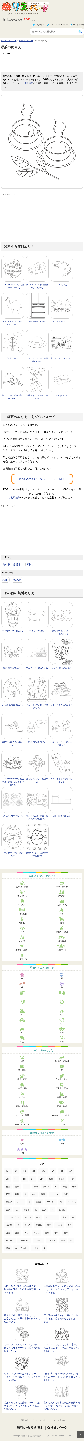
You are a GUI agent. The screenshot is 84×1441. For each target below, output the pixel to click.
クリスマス (22, 959)
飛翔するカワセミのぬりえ (13, 743)
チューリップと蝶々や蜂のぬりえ (37, 706)
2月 (61, 996)
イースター (22, 905)
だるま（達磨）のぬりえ (13, 705)
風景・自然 (22, 1079)
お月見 (22, 941)
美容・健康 (62, 1097)
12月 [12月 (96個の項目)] (42, 1179)
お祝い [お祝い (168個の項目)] (43, 1171)
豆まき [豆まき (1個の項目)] (35, 1248)
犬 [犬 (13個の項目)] (18, 1225)
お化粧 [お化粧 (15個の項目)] (62, 1210)
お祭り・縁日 (62, 932)
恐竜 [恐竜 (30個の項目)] (66, 1194)
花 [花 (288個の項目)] (16, 1171)
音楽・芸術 (62, 1106)
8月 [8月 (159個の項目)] (53, 1171)
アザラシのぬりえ (37, 631)
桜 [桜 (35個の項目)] (25, 1194)
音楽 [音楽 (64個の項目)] (17, 1186)
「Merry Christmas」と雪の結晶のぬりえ (13, 286)
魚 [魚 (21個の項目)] (29, 1202)
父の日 (22, 923)
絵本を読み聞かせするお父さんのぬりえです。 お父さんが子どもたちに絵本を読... (62, 1289)
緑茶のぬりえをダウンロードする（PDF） (42, 479)
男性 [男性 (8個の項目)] (8, 1233)
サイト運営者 (78, 25)
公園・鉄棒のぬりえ (61, 816)
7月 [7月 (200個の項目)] (33, 1171)
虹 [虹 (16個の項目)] (36, 1210)
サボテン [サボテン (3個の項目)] (38, 1240)
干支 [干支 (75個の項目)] (72, 1179)
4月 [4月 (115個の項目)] (24, 1179)
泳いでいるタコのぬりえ (61, 358)
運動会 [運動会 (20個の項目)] (39, 1202)
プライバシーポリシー (59, 25)
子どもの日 (22, 914)
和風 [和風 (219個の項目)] (24, 1171)
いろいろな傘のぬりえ (13, 816)
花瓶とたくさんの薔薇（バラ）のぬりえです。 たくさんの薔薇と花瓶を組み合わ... (22, 1405)
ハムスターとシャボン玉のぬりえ (61, 743)
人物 (22, 1061)
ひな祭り (62, 896)
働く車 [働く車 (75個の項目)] (61, 1179)
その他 (62, 1124)
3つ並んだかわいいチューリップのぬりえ (61, 632)
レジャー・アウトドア (62, 1115)
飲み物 (17, 579)
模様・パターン (22, 1124)
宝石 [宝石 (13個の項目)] (65, 1217)
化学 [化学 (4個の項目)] (56, 1233)
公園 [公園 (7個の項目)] (17, 1233)
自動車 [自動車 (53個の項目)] (46, 1186)
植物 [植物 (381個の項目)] (8, 1171)
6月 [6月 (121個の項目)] (15, 1179)
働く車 (22, 1097)
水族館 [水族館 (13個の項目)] (9, 1225)
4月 (61, 1005)
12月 (62, 1042)
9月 (22, 1033)
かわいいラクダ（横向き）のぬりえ (13, 323)
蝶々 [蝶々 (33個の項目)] (34, 1194)
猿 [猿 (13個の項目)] (73, 1217)
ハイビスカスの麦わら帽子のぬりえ (37, 360)
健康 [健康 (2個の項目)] (8, 1248)
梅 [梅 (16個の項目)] (53, 1210)
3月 (22, 1005)
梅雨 (62, 923)
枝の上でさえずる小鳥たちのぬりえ (13, 397)
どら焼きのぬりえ (61, 395)
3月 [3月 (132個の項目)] (61, 1171)
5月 (22, 1014)
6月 (61, 1014)
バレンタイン (22, 896)
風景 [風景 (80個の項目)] (51, 1179)
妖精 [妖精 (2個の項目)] (63, 1240)
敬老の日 (62, 941)
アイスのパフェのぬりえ (13, 631)
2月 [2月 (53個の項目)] (56, 1186)
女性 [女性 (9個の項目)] (70, 1225)
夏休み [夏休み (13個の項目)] (27, 1225)
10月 (62, 1033)
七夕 (22, 932)
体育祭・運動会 (22, 950)
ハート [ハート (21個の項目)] (20, 1202)
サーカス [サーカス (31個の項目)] (54, 1194)
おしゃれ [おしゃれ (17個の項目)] (72, 1202)
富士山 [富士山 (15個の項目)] (28, 1217)
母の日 (62, 914)
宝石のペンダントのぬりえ (37, 780)
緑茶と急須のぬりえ (37, 742)
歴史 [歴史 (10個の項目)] (49, 1225)
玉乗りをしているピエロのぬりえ (37, 397)
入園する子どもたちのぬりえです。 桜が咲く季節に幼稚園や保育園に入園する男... (22, 1289)
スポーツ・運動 (22, 1115)
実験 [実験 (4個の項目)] (47, 1233)
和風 (5, 579)
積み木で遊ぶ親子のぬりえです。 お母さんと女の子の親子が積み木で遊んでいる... (22, 1318)
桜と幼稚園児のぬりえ (13, 668)
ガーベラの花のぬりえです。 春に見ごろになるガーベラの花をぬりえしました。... (22, 1347)
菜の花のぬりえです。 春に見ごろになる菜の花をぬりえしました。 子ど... (61, 1318)
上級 (22, 1153)
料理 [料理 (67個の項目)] (8, 1186)
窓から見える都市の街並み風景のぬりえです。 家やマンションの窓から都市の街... (62, 1405)
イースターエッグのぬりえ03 (13, 854)
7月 (22, 1023)
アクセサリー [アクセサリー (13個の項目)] (51, 1217)
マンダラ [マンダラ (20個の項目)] (51, 1202)
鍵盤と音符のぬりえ (61, 321)
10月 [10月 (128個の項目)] (70, 1171)
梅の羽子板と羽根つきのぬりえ (61, 780)
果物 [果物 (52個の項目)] (65, 1186)
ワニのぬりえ (61, 284)
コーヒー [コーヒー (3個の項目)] (51, 1240)
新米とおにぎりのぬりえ (61, 705)
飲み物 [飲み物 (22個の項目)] (9, 1202)
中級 (62, 1144)
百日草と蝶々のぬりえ (61, 668)
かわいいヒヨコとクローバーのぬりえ (37, 854)
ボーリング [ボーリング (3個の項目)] (24, 1240)
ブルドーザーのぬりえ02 (37, 668)
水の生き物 (22, 1088)
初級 (30, 564)
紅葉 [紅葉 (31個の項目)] (43, 1194)
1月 (22, 996)
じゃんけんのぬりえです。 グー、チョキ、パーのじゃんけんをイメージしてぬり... (22, 1376)
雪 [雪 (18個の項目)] (61, 1202)
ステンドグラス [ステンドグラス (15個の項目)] (13, 1217)
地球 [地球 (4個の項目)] (66, 1233)
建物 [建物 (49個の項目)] (74, 1186)
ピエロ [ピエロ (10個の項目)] (59, 1225)
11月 (22, 1042)
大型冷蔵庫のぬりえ (37, 321)
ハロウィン (62, 950)
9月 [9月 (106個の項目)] (32, 1179)
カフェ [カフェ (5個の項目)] (37, 1233)
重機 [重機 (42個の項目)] (17, 1194)
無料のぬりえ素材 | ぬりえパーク (42, 1428)
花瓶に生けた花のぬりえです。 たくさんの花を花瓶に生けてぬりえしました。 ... (62, 1376)
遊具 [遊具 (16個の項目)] (44, 1210)
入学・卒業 (62, 905)
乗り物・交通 (62, 1088)
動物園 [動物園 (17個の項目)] (27, 1210)
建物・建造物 (22, 1106)
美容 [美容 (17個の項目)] (8, 1210)
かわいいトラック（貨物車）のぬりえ (37, 286)
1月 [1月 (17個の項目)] (16, 1210)
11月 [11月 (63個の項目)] (27, 1186)
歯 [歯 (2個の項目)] (71, 1240)
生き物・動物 (62, 1079)
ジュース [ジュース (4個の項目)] (10, 1240)
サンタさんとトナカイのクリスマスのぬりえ (37, 817)
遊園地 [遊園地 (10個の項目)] (39, 1225)
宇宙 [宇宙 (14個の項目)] (38, 1217)
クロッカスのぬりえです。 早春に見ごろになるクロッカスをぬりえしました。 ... (62, 1347)
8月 (61, 1023)
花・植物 (22, 1070)
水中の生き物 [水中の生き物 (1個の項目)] (21, 1248)
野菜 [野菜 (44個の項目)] (8, 1194)
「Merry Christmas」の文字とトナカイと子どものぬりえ (13, 782)
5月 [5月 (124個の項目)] (7, 1179)
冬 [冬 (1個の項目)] (45, 1248)
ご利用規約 (39, 25)
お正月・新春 (22, 887)
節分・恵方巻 (62, 887)
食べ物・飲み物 (11, 564)
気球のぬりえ (13, 358)
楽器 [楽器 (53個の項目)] (36, 1186)
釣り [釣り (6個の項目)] (26, 1233)
